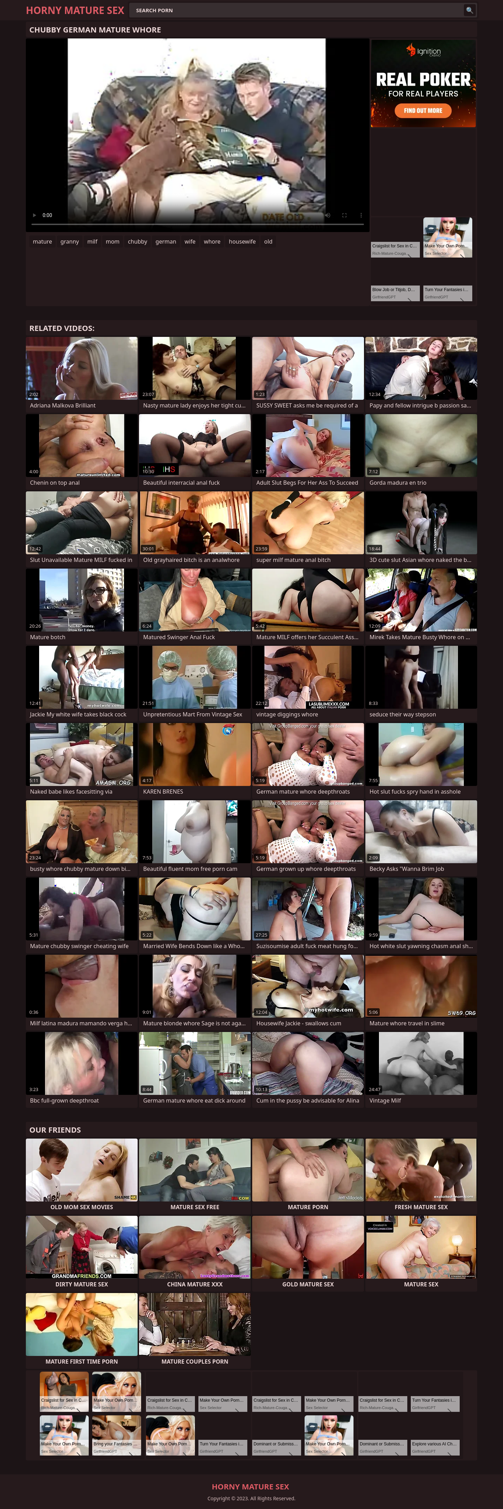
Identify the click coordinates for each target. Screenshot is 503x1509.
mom (113, 241)
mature (42, 241)
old (268, 241)
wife (190, 241)
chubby (137, 241)
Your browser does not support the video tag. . (198, 135)
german (165, 241)
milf (92, 241)
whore (212, 241)
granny (69, 241)
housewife (242, 241)
